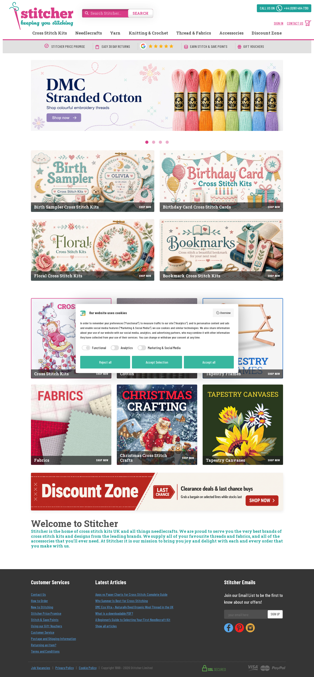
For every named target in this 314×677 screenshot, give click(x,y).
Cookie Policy (87, 667)
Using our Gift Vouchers (46, 626)
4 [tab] (167, 142)
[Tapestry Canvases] (243, 425)
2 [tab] (153, 142)
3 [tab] (160, 142)
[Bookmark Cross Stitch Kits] (221, 250)
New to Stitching (42, 607)
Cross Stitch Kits (49, 33)
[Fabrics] (71, 425)
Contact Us (38, 594)
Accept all (208, 362)
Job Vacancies (40, 667)
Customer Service (42, 632)
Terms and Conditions (45, 651)
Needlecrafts (88, 33)
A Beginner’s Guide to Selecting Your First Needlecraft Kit (132, 619)
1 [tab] (146, 142)
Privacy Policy (64, 667)
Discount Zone (267, 33)
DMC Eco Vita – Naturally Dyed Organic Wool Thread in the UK (134, 607)
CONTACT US (295, 23)
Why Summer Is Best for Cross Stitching (121, 600)
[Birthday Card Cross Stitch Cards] (221, 181)
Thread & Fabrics (193, 33)
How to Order (39, 600)
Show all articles (106, 626)
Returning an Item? (43, 645)
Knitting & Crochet (148, 33)
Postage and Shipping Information (53, 638)
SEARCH (140, 13)
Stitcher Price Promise (46, 613)
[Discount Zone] (157, 491)
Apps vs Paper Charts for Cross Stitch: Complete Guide (131, 594)
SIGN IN (278, 23)
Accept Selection (157, 362)
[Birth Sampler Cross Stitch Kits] (92, 181)
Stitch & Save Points (45, 619)
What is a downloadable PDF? (114, 613)
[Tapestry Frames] (243, 338)
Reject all (105, 362)
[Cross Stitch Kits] (71, 338)
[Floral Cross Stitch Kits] (92, 250)
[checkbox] (93, 347)
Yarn (115, 33)
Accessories (231, 33)
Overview (223, 313)
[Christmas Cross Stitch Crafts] (157, 425)
